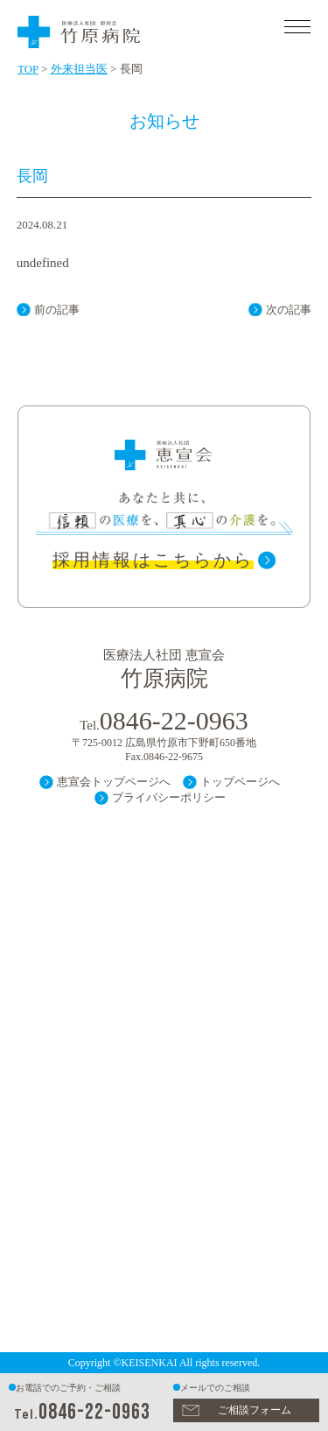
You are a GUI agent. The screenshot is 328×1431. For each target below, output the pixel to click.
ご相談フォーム (254, 1410)
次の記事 (288, 309)
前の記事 (57, 309)
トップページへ (240, 781)
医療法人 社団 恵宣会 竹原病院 (131, 29)
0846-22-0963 (94, 1412)
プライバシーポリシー (169, 797)
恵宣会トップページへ (114, 781)
